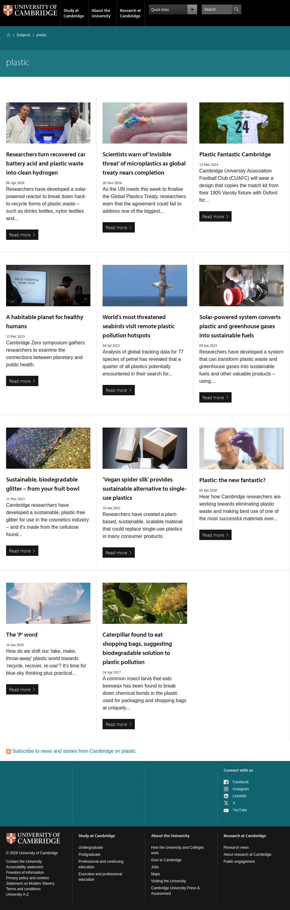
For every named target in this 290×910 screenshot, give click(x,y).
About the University (101, 13)
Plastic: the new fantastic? (232, 480)
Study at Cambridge (74, 13)
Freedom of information (25, 872)
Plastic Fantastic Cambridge (235, 154)
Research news (236, 847)
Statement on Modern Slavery (30, 883)
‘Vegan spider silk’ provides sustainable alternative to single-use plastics (145, 488)
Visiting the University (168, 881)
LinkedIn (239, 796)
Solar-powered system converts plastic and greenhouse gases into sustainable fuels (240, 326)
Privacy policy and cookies (27, 878)
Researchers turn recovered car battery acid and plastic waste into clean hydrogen (46, 163)
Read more (20, 235)
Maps (155, 874)
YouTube (240, 810)
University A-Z (17, 894)
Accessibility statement (24, 867)
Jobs (155, 867)
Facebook (241, 782)
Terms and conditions (23, 889)
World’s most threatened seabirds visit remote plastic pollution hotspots (139, 326)
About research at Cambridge (247, 854)
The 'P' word (22, 634)
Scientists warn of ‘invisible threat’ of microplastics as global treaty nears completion (144, 163)
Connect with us (238, 770)
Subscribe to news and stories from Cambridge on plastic (70, 751)
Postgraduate (89, 854)
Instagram (241, 789)
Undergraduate (91, 847)
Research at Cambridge (130, 13)
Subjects (23, 35)
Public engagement (239, 861)
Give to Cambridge (166, 860)
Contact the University (24, 861)
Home (8, 34)
